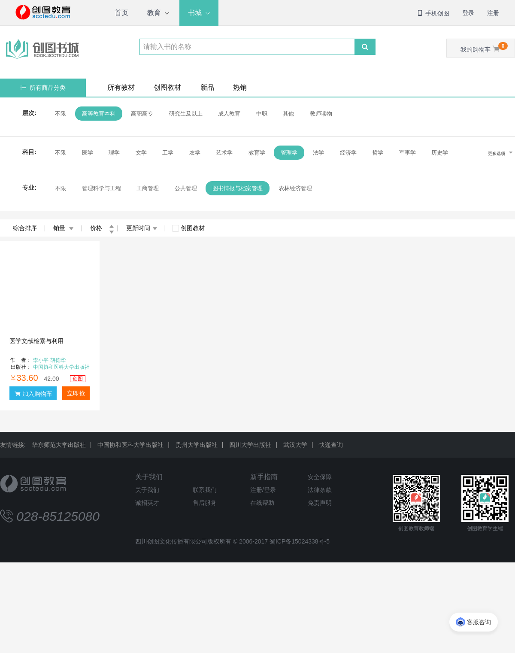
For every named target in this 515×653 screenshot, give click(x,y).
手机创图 (433, 13)
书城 (195, 12)
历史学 (438, 152)
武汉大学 (295, 444)
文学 (139, 152)
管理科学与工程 (100, 188)
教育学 (255, 152)
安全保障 (320, 477)
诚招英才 (147, 502)
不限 (59, 113)
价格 (102, 228)
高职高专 (141, 113)
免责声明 (320, 502)
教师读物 (320, 113)
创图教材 (167, 87)
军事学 (406, 152)
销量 (63, 228)
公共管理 (184, 188)
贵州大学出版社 (197, 444)
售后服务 (205, 502)
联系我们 (205, 489)
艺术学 (223, 152)
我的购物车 (484, 47)
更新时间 (142, 228)
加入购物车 (33, 393)
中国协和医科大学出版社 (130, 444)
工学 (167, 152)
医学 (86, 152)
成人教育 (228, 113)
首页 (121, 12)
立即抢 (76, 393)
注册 (493, 12)
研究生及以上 (184, 113)
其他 (287, 113)
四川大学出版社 (250, 444)
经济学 (347, 152)
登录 (468, 12)
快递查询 (331, 444)
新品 (207, 87)
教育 (154, 12)
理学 (113, 152)
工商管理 (147, 188)
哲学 (376, 152)
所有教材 (121, 87)
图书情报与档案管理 (237, 188)
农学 (193, 152)
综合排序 (25, 228)
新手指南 (264, 476)
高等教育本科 (97, 113)
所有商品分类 (43, 87)
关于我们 (149, 476)
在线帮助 (262, 502)
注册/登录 (263, 489)
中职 (260, 113)
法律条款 (320, 489)
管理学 (288, 152)
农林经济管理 (294, 188)
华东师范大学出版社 (59, 444)
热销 (240, 87)
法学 (317, 152)
